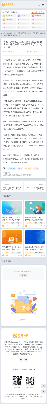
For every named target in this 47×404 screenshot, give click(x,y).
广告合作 (23, 369)
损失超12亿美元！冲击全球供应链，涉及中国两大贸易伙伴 (34, 219)
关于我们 (32, 369)
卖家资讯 (9, 33)
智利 (29, 60)
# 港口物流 (28, 168)
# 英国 (17, 223)
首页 (4, 33)
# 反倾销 (18, 252)
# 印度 (12, 252)
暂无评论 (7, 261)
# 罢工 (36, 168)
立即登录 (23, 275)
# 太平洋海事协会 (38, 252)
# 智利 (20, 168)
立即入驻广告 (38, 12)
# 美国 (40, 223)
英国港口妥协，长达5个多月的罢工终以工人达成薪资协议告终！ (11, 219)
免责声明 (15, 369)
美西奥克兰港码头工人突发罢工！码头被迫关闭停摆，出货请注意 (34, 249)
